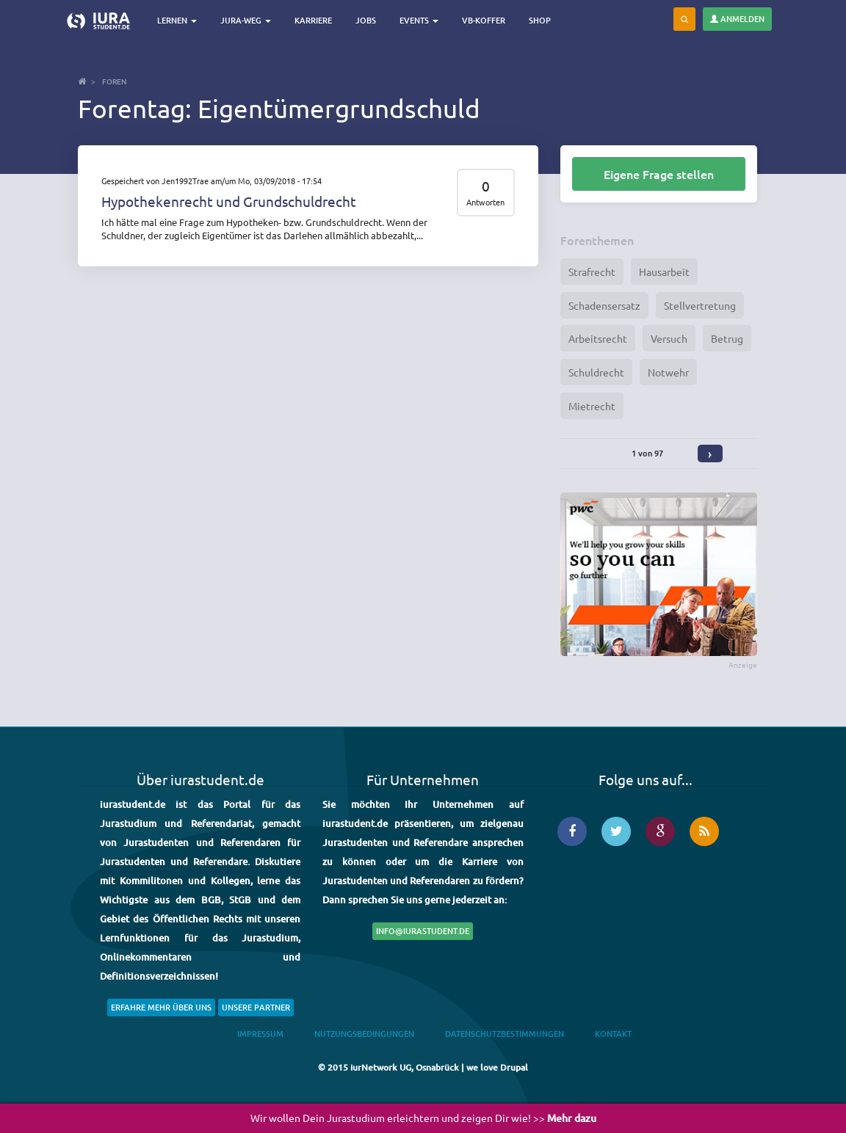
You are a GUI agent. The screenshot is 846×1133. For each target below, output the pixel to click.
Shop (540, 20)
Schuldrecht (596, 372)
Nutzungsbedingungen (364, 1033)
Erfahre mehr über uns (161, 1007)
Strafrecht (591, 271)
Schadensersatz (604, 305)
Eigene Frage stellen (659, 174)
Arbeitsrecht (597, 338)
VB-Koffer (483, 20)
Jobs (365, 20)
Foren (114, 81)
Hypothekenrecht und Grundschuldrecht (228, 201)
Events (419, 20)
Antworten (485, 202)
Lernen (177, 20)
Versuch (669, 338)
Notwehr (668, 372)
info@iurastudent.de (422, 931)
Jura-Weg (245, 20)
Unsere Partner (256, 1007)
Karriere (313, 20)
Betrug (727, 338)
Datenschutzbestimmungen (504, 1033)
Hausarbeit (664, 271)
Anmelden (737, 18)
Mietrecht (591, 405)
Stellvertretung (700, 305)
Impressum (260, 1033)
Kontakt (613, 1033)
